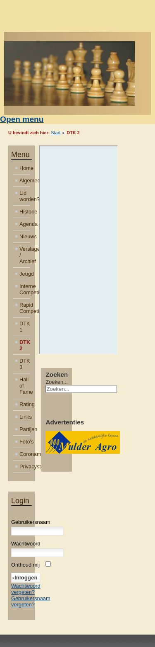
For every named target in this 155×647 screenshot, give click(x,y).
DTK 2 (24, 345)
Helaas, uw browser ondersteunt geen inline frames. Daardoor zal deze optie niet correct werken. (78, 249)
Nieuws (24, 236)
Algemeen (24, 180)
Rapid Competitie (24, 308)
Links (24, 417)
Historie (24, 211)
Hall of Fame (24, 385)
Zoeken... (56, 382)
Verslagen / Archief (24, 255)
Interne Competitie (24, 289)
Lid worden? (24, 196)
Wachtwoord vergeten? (26, 589)
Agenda (24, 224)
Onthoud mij (25, 565)
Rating (24, 404)
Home (24, 168)
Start (55, 132)
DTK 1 (24, 326)
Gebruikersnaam (30, 522)
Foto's (24, 442)
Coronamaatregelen (24, 454)
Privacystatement (24, 466)
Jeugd (24, 274)
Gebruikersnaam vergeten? (30, 601)
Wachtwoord (26, 543)
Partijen (24, 429)
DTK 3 (24, 364)
